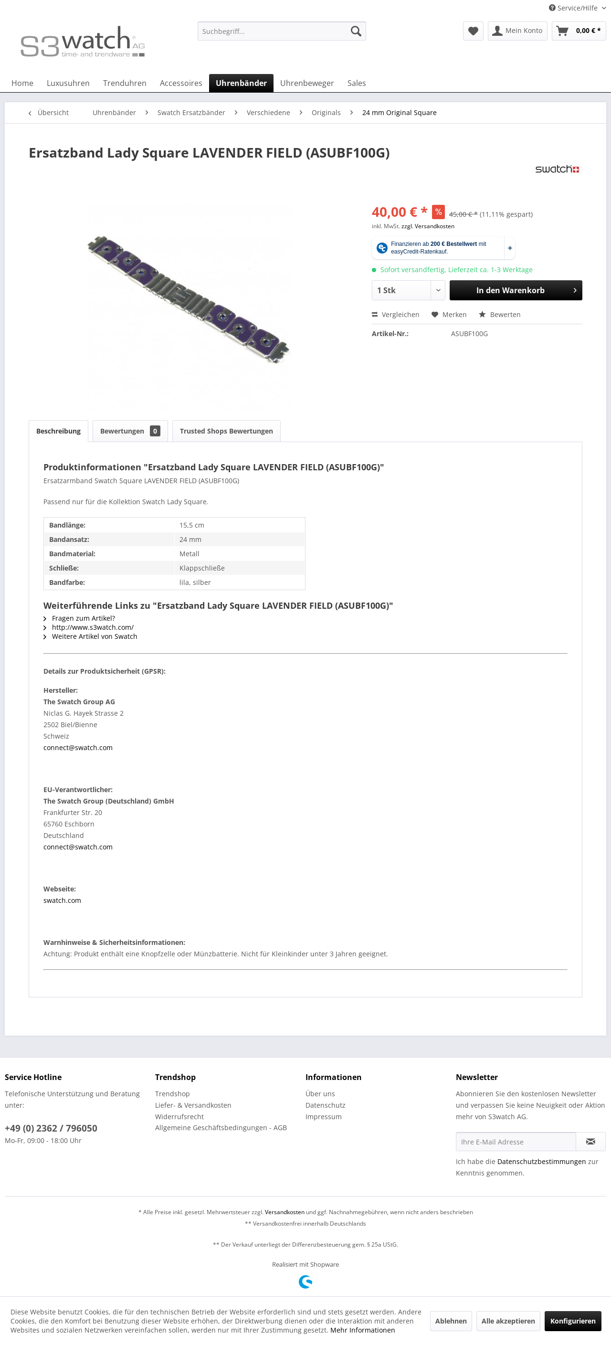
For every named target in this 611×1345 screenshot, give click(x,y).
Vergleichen (396, 314)
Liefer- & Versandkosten (193, 1105)
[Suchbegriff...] (282, 31)
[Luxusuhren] (68, 83)
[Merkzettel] (473, 31)
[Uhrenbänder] (241, 83)
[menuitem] (282, 35)
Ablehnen (451, 1320)
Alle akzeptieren (508, 1320)
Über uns (320, 1093)
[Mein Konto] (518, 31)
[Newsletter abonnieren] (591, 1141)
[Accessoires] (181, 83)
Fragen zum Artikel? (79, 618)
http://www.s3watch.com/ (88, 627)
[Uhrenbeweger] (307, 83)
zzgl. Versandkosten (427, 226)
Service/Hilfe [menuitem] (574, 7)
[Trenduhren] (124, 83)
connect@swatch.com (78, 747)
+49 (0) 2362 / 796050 (51, 1128)
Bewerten (500, 314)
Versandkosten (285, 1212)
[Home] (22, 83)
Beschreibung (58, 430)
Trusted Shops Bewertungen (226, 430)
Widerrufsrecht (179, 1116)
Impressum (324, 1116)
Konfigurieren (573, 1320)
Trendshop (172, 1093)
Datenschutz (326, 1105)
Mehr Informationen (362, 1329)
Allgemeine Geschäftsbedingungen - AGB (221, 1127)
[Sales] (357, 83)
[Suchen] (356, 31)
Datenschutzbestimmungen (541, 1161)
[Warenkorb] (579, 31)
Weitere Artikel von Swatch (90, 636)
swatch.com (62, 900)
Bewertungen (130, 430)
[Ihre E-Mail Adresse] (516, 1141)
